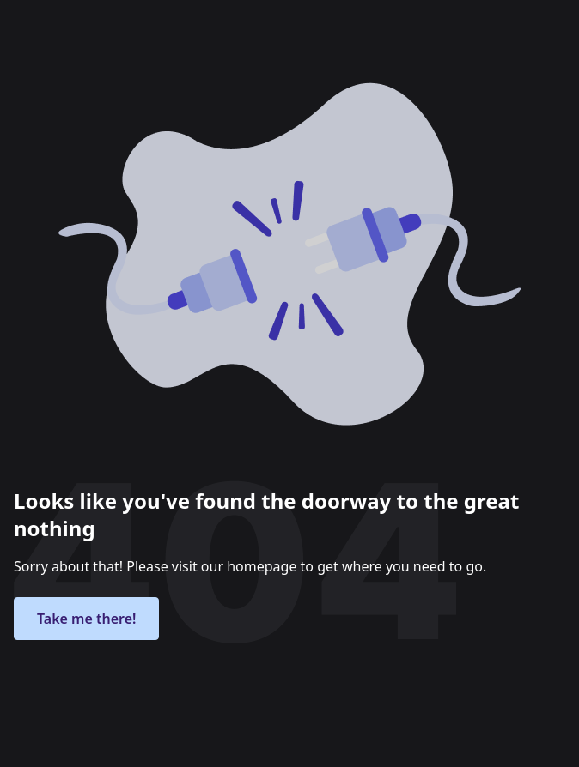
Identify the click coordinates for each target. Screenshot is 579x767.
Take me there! (86, 618)
